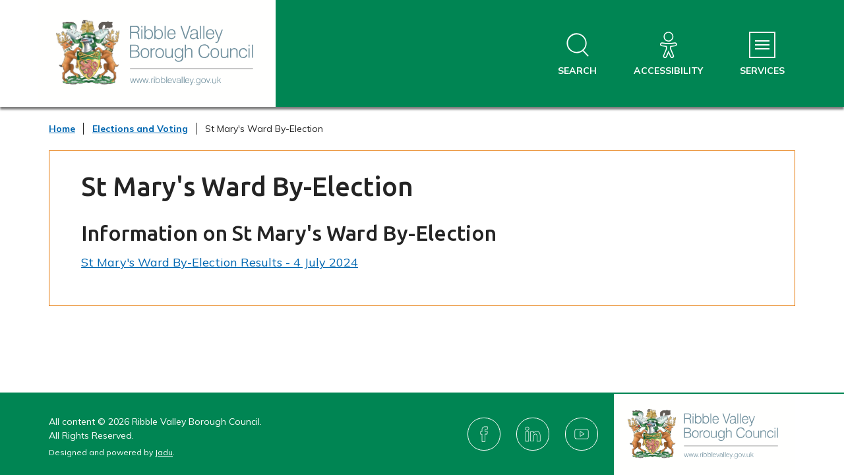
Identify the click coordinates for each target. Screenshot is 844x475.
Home (62, 129)
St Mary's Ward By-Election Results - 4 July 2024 (219, 262)
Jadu (164, 452)
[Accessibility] (668, 54)
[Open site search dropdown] (577, 54)
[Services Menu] (762, 54)
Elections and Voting (140, 129)
